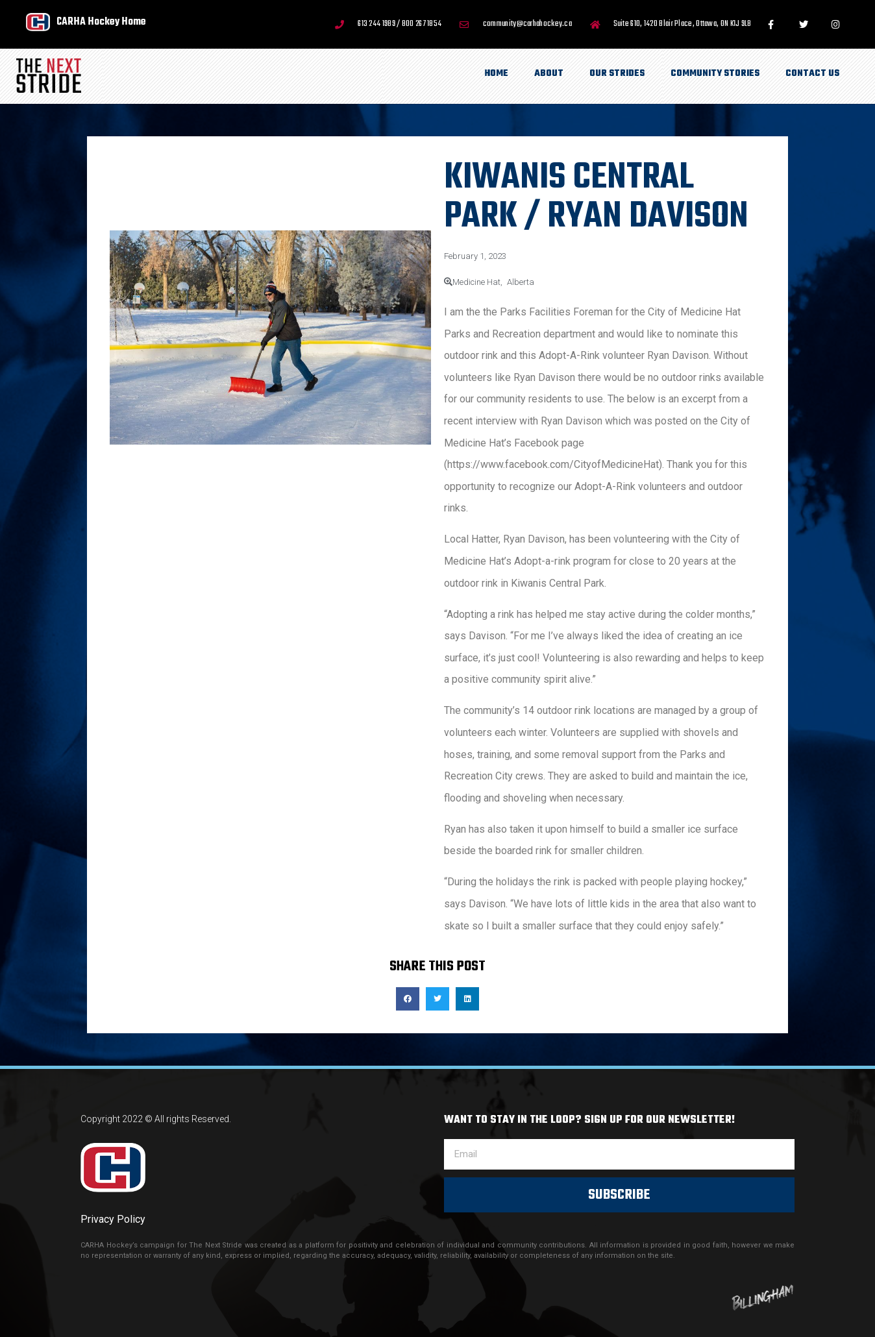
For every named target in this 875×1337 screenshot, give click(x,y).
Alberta (520, 282)
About (548, 73)
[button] (407, 999)
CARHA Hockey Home (101, 22)
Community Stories (715, 73)
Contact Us (812, 73)
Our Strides (617, 73)
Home (496, 73)
